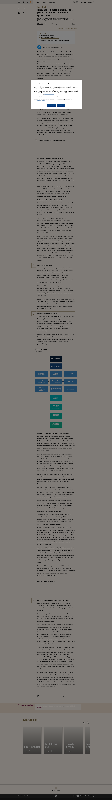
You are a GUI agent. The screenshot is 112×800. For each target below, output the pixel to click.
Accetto (61, 105)
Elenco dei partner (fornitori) (40, 100)
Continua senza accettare (75, 81)
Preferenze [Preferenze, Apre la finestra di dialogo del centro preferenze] (51, 105)
